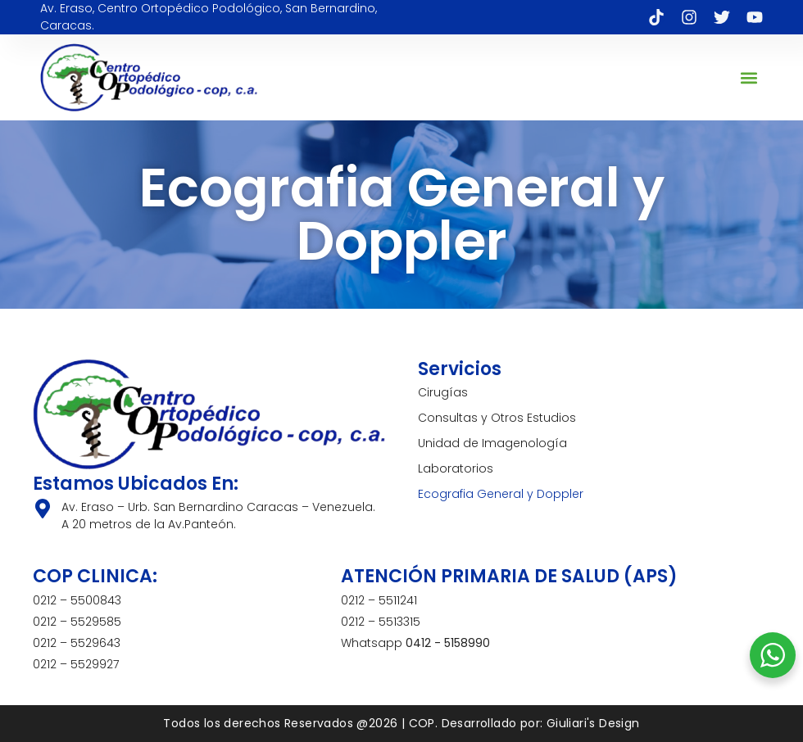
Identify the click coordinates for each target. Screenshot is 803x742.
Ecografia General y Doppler (500, 494)
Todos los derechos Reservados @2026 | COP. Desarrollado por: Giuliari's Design (401, 723)
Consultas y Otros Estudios (497, 417)
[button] (749, 77)
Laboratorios (455, 468)
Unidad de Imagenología (492, 443)
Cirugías (443, 392)
